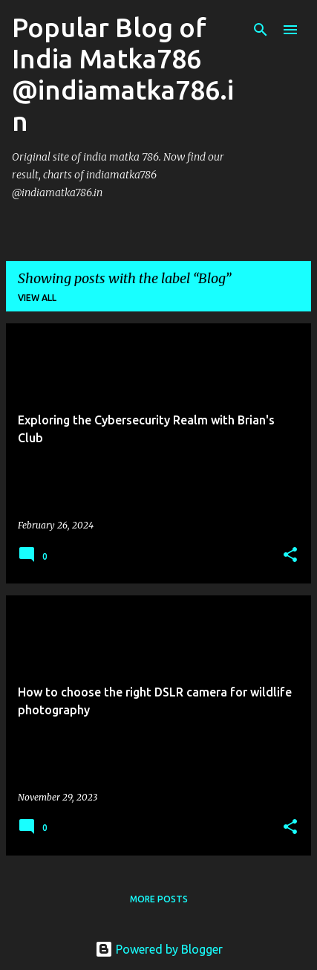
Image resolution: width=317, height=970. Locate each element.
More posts (159, 899)
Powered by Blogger (159, 949)
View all (37, 298)
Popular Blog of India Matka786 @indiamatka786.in (123, 74)
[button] (290, 556)
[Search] (260, 30)
